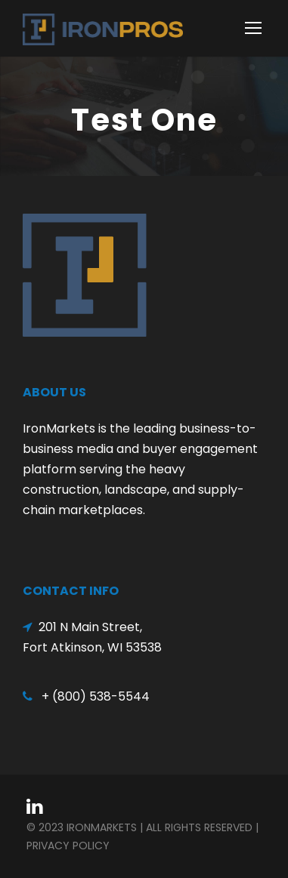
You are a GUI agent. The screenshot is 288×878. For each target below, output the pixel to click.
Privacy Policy (68, 845)
